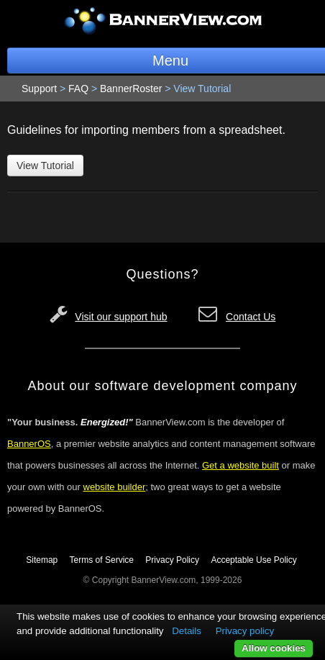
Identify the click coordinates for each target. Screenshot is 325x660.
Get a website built (240, 465)
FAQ (78, 88)
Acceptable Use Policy (253, 560)
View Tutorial (45, 165)
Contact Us (250, 316)
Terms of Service (102, 560)
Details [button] (186, 630)
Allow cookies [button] (274, 648)
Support (39, 88)
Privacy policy (245, 630)
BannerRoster (131, 88)
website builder (114, 487)
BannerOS (29, 443)
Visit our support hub (121, 316)
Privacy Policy (172, 560)
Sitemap (42, 560)
